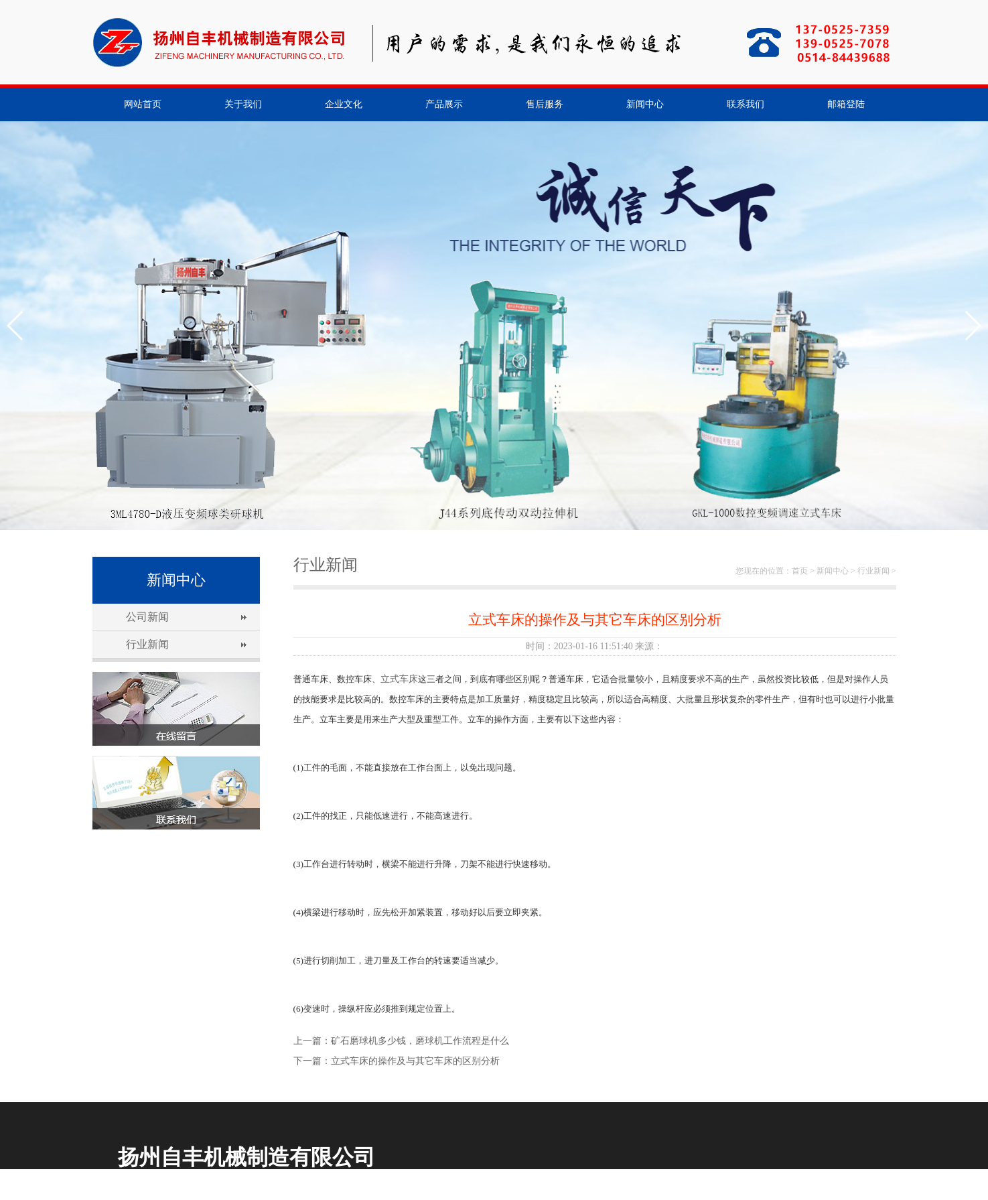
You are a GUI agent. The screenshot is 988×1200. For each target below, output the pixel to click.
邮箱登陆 (846, 104)
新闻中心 (645, 104)
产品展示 (444, 104)
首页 (800, 571)
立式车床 (399, 679)
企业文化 (343, 104)
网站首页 (142, 104)
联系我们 (745, 104)
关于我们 (243, 104)
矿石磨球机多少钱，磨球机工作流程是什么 (420, 1041)
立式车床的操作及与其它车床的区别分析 (415, 1061)
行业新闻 (147, 644)
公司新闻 (147, 616)
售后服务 (544, 104)
